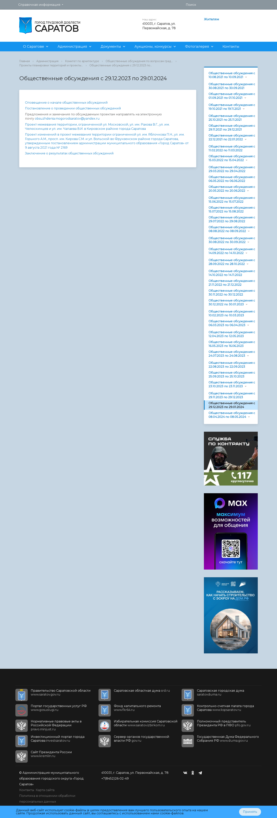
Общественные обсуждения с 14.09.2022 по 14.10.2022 (232, 251)
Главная (24, 61)
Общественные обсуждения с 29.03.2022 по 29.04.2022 (232, 169)
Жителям (211, 19)
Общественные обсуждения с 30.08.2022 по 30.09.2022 (232, 240)
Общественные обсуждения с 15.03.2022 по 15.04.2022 (232, 158)
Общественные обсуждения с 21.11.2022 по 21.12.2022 (232, 283)
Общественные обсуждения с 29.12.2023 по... (120, 65)
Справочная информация (39, 5)
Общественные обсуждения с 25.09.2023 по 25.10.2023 (232, 374)
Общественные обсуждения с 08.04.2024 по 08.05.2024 (232, 415)
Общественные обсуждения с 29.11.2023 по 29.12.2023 (232, 395)
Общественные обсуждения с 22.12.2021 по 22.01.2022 (232, 137)
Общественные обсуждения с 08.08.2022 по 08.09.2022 (232, 229)
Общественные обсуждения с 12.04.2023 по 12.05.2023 (232, 334)
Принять (250, 812)
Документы (111, 46)
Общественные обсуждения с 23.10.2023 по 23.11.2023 (232, 384)
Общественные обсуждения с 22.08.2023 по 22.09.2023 (232, 364)
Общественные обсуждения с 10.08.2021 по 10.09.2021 (232, 75)
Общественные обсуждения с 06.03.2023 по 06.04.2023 (232, 323)
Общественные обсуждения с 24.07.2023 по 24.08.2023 (232, 353)
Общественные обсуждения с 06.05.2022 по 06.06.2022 (232, 179)
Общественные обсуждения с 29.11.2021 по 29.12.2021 (232, 127)
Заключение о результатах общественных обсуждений (69, 153)
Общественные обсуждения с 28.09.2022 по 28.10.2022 (232, 262)
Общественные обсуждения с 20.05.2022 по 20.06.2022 (232, 188)
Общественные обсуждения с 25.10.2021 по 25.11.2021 (232, 118)
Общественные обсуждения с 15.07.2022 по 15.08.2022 (232, 209)
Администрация (72, 46)
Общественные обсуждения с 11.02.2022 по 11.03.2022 (232, 148)
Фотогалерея (197, 46)
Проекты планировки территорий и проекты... (51, 65)
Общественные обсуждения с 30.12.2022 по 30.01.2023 (232, 302)
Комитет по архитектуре (82, 61)
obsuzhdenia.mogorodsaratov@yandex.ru (67, 118)
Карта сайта (45, 790)
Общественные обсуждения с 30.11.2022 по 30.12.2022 (232, 292)
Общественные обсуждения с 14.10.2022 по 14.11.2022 (232, 273)
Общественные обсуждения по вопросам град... (139, 61)
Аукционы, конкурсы (153, 46)
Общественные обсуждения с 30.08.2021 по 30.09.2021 (232, 86)
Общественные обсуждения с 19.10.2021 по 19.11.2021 (232, 107)
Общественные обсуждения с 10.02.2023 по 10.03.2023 (232, 313)
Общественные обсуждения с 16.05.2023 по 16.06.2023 (232, 344)
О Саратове (33, 46)
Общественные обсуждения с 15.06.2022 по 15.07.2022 (232, 199)
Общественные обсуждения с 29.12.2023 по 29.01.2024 (232, 405)
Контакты (231, 46)
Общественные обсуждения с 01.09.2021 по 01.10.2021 (232, 96)
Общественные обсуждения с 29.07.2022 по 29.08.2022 (232, 219)
